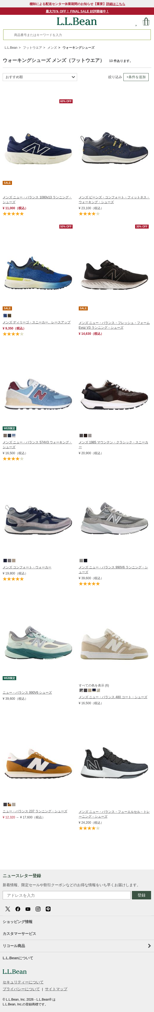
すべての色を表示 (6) (94, 685)
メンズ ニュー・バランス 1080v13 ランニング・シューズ (37, 199)
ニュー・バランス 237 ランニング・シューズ (35, 811)
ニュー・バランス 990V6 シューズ (27, 692)
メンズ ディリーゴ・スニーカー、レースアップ (36, 322)
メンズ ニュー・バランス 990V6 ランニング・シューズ (113, 569)
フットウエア (32, 48)
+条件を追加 (136, 77)
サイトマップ (56, 989)
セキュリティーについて (23, 982)
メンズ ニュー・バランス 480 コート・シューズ (113, 697)
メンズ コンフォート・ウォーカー (27, 567)
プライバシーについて (21, 989)
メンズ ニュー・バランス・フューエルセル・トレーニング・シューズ (114, 814)
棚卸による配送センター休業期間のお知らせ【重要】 (77, 4)
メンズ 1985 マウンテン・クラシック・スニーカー (113, 444)
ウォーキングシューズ (78, 48)
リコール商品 (77, 946)
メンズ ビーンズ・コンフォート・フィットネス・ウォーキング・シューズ (114, 199)
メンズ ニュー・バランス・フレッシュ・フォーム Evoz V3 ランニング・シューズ (114, 325)
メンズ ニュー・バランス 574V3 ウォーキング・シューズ (37, 444)
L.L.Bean (11, 48)
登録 (141, 895)
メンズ (52, 48)
